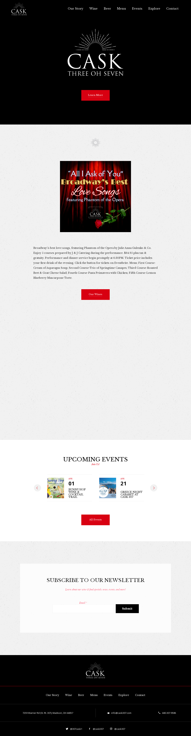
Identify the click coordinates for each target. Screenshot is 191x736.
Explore (154, 8)
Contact (172, 8)
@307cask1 (76, 728)
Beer (107, 8)
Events (137, 8)
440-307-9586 (169, 712)
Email (83, 603)
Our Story (75, 8)
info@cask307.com (121, 712)
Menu (121, 8)
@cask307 (98, 728)
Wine (93, 8)
